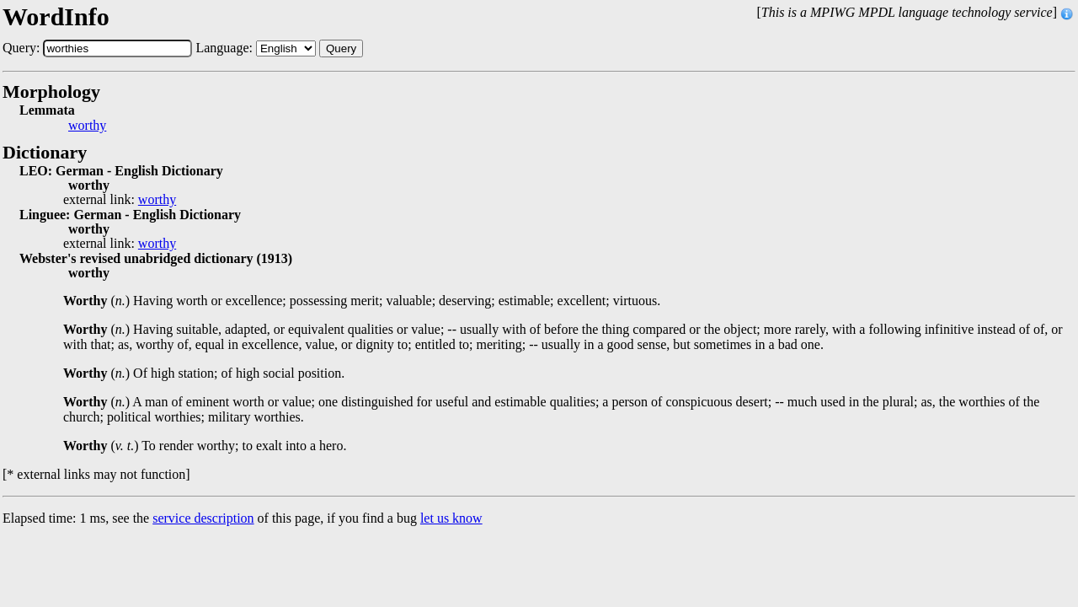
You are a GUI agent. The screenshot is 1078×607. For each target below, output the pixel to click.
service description (202, 518)
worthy (87, 125)
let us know (451, 518)
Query (341, 48)
